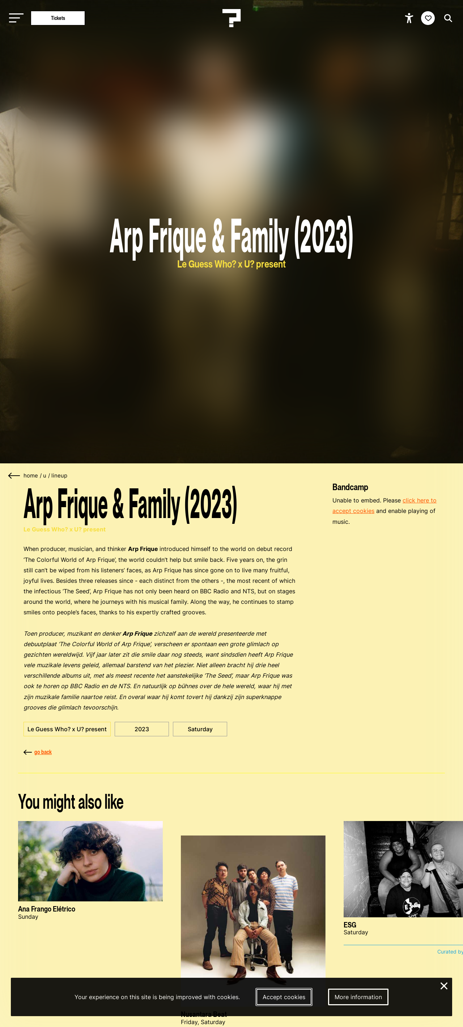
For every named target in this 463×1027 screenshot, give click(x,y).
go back (38, 751)
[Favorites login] (428, 18)
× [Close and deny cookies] (444, 985)
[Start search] (446, 18)
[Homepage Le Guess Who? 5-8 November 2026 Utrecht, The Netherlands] (231, 18)
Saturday (200, 729)
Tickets (58, 18)
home (31, 475)
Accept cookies (284, 997)
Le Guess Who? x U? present (67, 729)
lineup (59, 475)
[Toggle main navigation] (14, 18)
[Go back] (14, 476)
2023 (142, 729)
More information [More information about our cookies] (358, 997)
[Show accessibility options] (410, 18)
